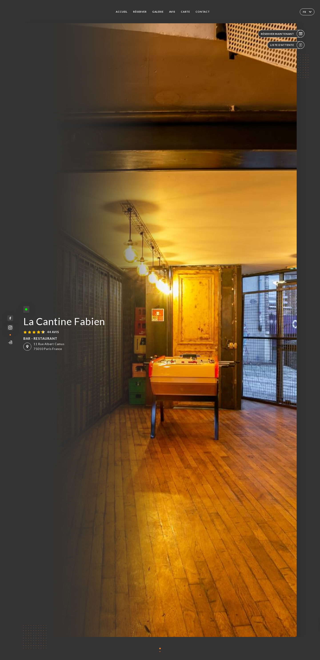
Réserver (139, 11)
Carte (185, 11)
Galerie (158, 11)
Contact (203, 11)
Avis (172, 11)
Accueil (122, 11)
